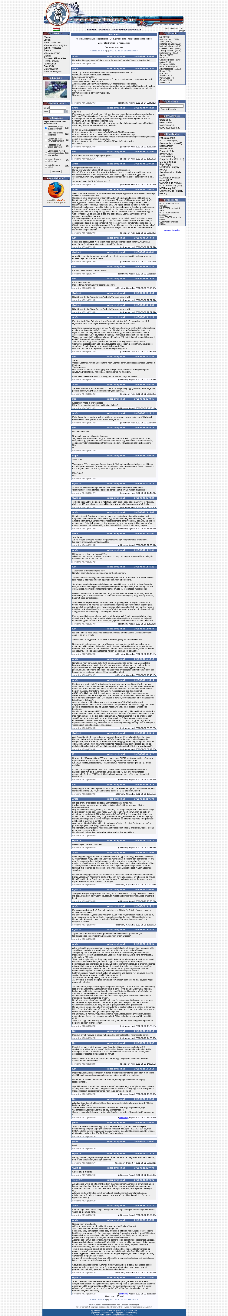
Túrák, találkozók (52, 42)
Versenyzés (165, 78)
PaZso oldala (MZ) (169, 140)
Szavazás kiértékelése (55, 58)
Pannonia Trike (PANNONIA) (167, 152)
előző (94, 51)
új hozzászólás (123, 43)
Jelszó (131, 39)
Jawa (162, 41)
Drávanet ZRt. (131, 1311)
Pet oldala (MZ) (167, 138)
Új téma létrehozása (85, 39)
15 (125, 51)
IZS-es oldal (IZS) (168, 161)
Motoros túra (165, 39)
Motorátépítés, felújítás (55, 45)
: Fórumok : (104, 29)
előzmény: (123, 103)
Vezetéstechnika (52, 53)
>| (137, 51)
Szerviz (47, 50)
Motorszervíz (165, 53)
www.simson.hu (167, 125)
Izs (161, 57)
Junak (162, 82)
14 (122, 51)
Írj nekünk (96, 1313)
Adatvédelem (130, 1313)
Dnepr (162, 71)
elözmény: (123, 1117)
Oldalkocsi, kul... (167, 48)
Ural (161, 73)
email (122, 56)
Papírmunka (50, 63)
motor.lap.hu (166, 122)
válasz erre (112, 56)
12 (116, 51)
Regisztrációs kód (143, 39)
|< (90, 51)
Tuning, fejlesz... (167, 51)
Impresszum (107, 1313)
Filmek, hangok (51, 61)
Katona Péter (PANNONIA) (166, 147)
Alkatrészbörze (166, 69)
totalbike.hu (165, 120)
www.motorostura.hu (170, 127)
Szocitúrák (49, 66)
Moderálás (121, 39)
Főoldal (47, 37)
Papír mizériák (166, 66)
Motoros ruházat (167, 44)
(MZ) (168, 188)
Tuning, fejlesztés (52, 48)
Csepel (163, 80)
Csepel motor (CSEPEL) (172, 159)
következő (131, 51)
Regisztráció (102, 39)
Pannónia (164, 64)
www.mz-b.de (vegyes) (171, 183)
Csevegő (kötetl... (168, 60)
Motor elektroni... (167, 46)
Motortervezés (51, 69)
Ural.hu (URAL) (167, 156)
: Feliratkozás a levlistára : (127, 29)
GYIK (112, 39)
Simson (163, 55)
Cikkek (47, 40)
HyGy (98, 1315)
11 (113, 51)
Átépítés (163, 75)
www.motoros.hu (172, 230)
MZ (161, 37)
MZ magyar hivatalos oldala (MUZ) (170, 179)
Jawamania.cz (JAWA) (171, 143)
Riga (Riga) (165, 164)
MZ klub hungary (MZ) (171, 185)
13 (119, 51)
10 (110, 51)
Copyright (119, 1313)
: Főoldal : (91, 29)
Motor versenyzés (53, 71)
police (162, 62)
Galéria (47, 55)
